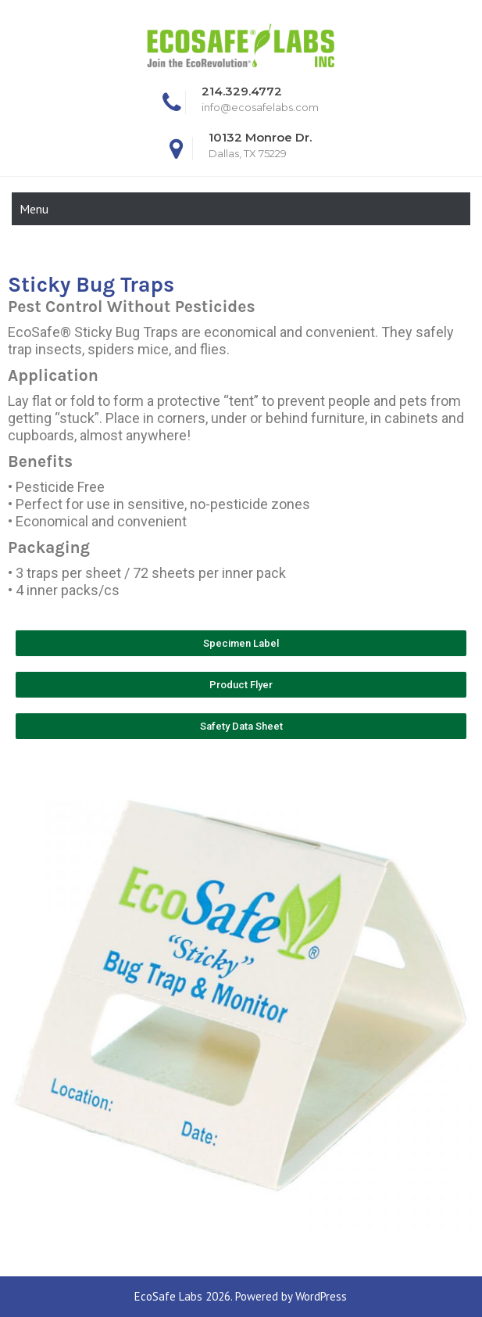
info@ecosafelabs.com (260, 107)
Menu (34, 209)
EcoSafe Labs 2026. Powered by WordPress (240, 1296)
